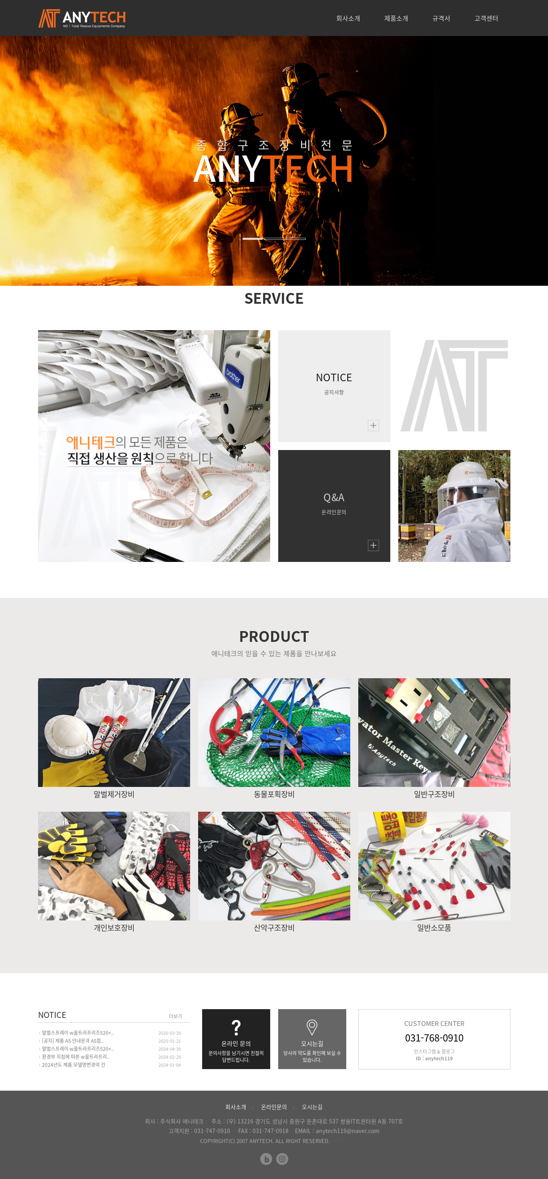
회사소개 (348, 18)
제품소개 (396, 18)
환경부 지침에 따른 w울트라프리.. (75, 1056)
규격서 (441, 18)
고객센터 (486, 18)
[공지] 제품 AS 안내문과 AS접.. (72, 1040)
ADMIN (339, 1141)
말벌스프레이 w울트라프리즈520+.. (78, 1032)
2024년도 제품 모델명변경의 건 (73, 1064)
